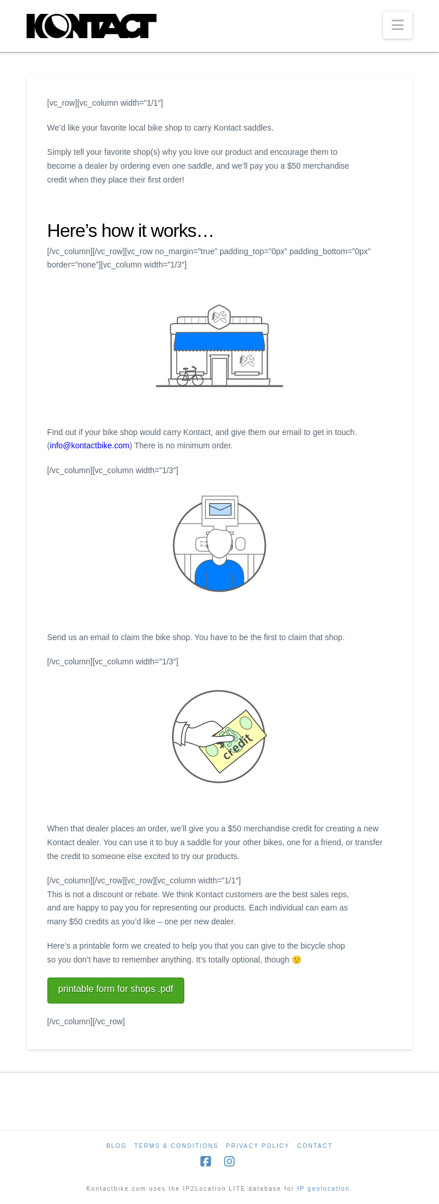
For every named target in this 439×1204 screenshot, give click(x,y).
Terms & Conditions (176, 1146)
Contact (315, 1146)
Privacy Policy (257, 1146)
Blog (116, 1146)
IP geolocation (323, 1189)
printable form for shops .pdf (115, 989)
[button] (397, 25)
